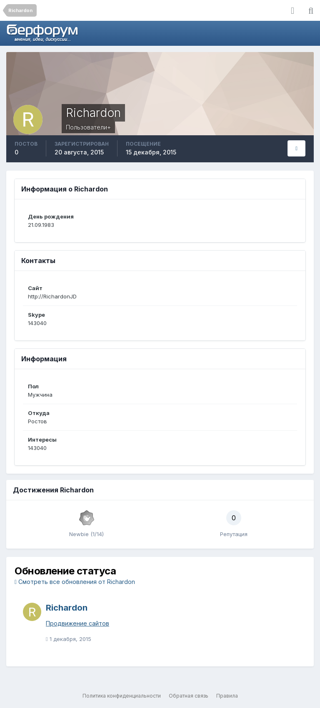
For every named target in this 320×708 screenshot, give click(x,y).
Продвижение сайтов (77, 623)
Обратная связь (188, 696)
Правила (227, 696)
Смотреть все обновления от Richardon (75, 581)
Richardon (67, 608)
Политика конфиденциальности (121, 696)
